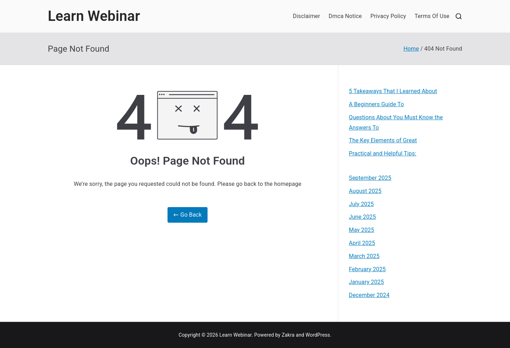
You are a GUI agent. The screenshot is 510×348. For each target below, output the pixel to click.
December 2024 (369, 295)
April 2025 (362, 243)
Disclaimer (306, 16)
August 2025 (365, 191)
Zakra (288, 335)
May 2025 (361, 230)
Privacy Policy (388, 16)
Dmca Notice (345, 16)
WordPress (318, 335)
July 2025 (361, 204)
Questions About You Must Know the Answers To (396, 122)
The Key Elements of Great (383, 140)
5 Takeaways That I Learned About (393, 91)
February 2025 (367, 269)
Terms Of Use (431, 16)
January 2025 (366, 282)
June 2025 (362, 216)
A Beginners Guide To (376, 104)
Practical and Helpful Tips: (382, 153)
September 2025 (370, 178)
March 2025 (364, 256)
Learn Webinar (94, 16)
